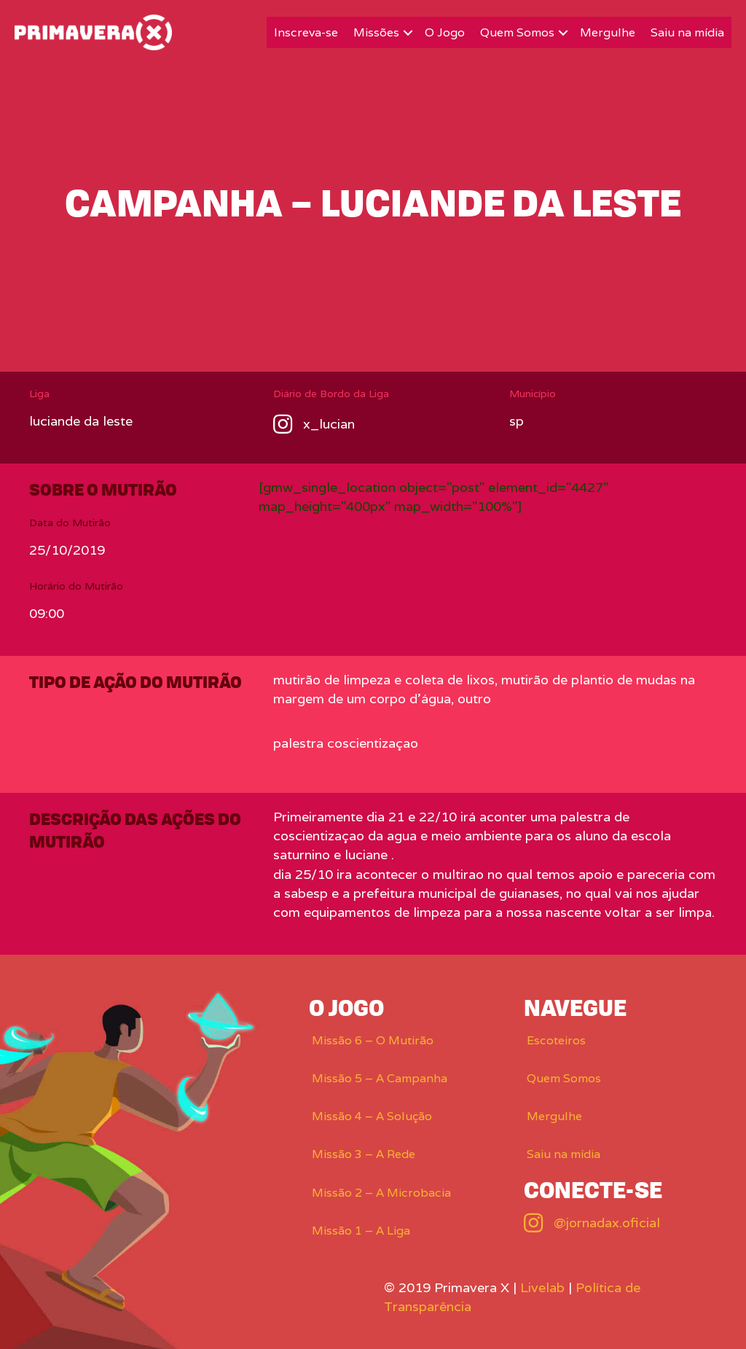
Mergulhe (607, 32)
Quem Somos (517, 32)
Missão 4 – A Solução (372, 1116)
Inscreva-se (306, 32)
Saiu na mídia (687, 32)
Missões (376, 32)
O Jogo (445, 32)
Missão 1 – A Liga (361, 1230)
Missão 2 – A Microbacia (381, 1192)
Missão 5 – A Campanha (379, 1078)
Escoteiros (556, 1040)
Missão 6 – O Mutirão (372, 1040)
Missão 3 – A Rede (363, 1154)
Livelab (542, 1287)
